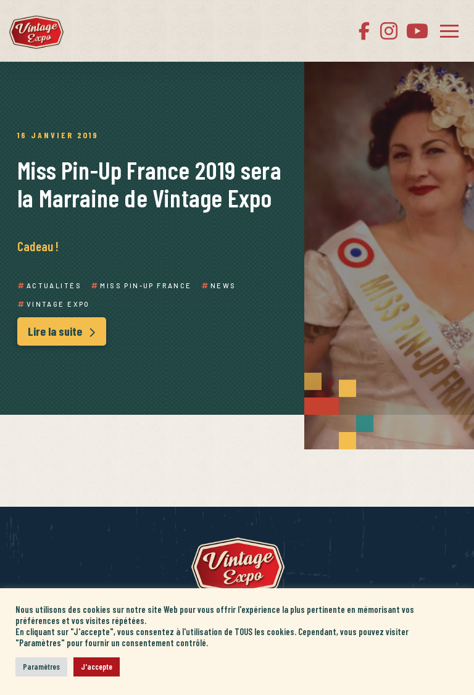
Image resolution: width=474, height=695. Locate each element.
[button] (449, 30)
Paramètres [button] (41, 667)
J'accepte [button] (96, 667)
